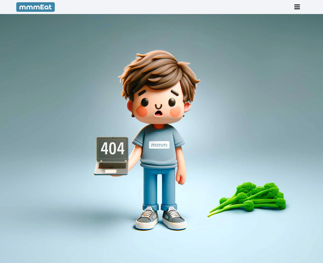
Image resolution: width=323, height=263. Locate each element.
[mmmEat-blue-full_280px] (35, 5)
